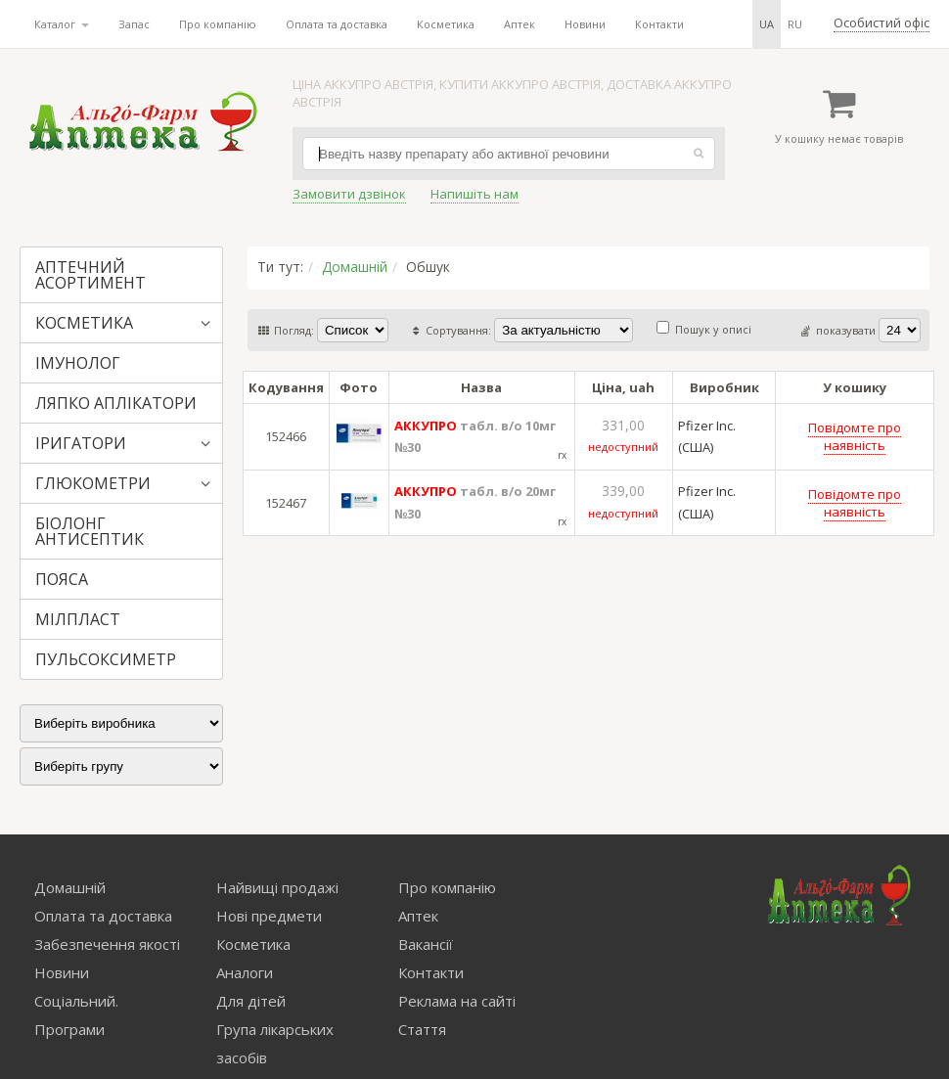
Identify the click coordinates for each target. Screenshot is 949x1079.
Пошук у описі (703, 329)
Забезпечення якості (107, 944)
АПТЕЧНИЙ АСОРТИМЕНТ (90, 274)
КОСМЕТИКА (84, 323)
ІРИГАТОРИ (80, 443)
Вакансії (425, 944)
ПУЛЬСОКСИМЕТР (105, 659)
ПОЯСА (61, 579)
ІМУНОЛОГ (77, 363)
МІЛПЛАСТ (77, 619)
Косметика (445, 24)
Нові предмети (269, 915)
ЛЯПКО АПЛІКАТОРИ (116, 403)
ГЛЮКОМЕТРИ (93, 483)
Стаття (422, 1029)
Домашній (354, 266)
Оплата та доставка (336, 24)
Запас (134, 24)
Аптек (519, 24)
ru (795, 24)
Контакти (659, 24)
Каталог (61, 24)
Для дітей (251, 1001)
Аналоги (244, 972)
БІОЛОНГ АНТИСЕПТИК (89, 531)
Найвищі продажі (277, 887)
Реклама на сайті (457, 1001)
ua (766, 24)
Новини (585, 24)
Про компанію (217, 24)
